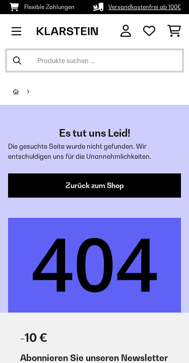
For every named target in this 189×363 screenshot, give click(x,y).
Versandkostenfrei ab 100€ (144, 7)
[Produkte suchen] (94, 60)
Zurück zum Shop (95, 186)
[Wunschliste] (149, 31)
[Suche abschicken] (17, 60)
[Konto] (125, 31)
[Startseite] (25, 92)
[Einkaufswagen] (174, 31)
